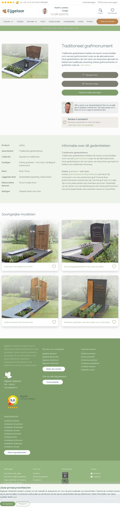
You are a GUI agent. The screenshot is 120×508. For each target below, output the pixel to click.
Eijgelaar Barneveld (50, 357)
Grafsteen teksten (88, 367)
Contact (80, 21)
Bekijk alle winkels (53, 369)
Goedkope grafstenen (90, 363)
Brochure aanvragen (107, 2)
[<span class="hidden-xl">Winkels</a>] (90, 22)
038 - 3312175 (9, 384)
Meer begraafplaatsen (17, 452)
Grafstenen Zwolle (11, 447)
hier (15, 497)
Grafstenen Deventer (12, 434)
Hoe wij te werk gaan (12, 473)
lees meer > (86, 65)
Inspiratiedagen (89, 2)
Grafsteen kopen (88, 370)
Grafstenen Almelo (11, 421)
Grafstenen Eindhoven (13, 440)
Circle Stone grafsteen (13, 483)
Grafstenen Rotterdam (13, 444)
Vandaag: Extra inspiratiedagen (60, 28)
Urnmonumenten (88, 357)
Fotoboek (20, 21)
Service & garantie (40, 477)
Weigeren (22, 504)
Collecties (8, 21)
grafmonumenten (76, 174)
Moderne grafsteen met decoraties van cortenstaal (87, 322)
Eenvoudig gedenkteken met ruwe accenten (84, 266)
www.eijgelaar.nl (10, 388)
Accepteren (7, 504)
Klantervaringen (54, 21)
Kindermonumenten (89, 360)
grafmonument (81, 158)
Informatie (32, 21)
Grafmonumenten (88, 354)
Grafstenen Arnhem (12, 431)
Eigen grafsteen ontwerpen (15, 480)
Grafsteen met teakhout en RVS (18, 266)
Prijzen (43, 21)
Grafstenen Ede (10, 437)
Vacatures (37, 480)
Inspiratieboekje (69, 21)
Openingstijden (52, 382)
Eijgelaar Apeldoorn (50, 360)
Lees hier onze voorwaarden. (81, 125)
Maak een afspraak (107, 21)
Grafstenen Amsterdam (13, 427)
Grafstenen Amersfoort (13, 424)
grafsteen (73, 171)
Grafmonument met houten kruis (18, 322)
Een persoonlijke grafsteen (15, 477)
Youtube (95, 477)
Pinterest (95, 473)
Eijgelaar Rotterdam (50, 363)
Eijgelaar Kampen (49, 354)
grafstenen (91, 174)
